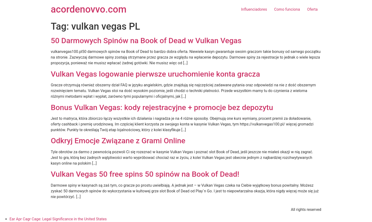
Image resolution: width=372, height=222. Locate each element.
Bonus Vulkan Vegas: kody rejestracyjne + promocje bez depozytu (162, 107)
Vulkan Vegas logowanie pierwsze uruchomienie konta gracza (155, 74)
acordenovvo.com (88, 9)
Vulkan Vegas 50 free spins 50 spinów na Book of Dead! (145, 174)
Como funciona (287, 9)
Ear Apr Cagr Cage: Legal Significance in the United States (58, 219)
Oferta (312, 9)
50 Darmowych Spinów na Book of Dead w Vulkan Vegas (146, 40)
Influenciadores (254, 9)
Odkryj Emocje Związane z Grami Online (118, 140)
